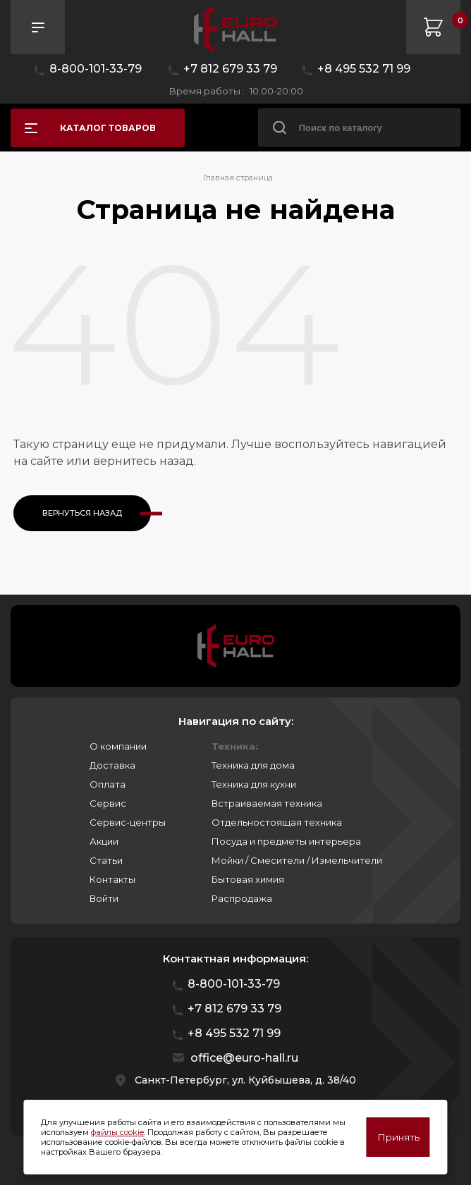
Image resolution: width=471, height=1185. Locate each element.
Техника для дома (253, 765)
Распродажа (242, 898)
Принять (398, 1137)
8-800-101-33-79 (95, 68)
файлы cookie (117, 1132)
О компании (118, 746)
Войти (104, 898)
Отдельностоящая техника (277, 822)
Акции (104, 841)
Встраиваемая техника (267, 803)
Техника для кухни (254, 784)
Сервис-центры (128, 822)
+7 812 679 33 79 (230, 68)
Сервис (108, 803)
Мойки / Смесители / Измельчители (297, 860)
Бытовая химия (248, 879)
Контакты (112, 879)
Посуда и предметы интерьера (286, 841)
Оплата (108, 784)
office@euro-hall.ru (244, 1058)
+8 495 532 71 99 (363, 68)
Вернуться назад (82, 513)
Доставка (112, 765)
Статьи (106, 860)
